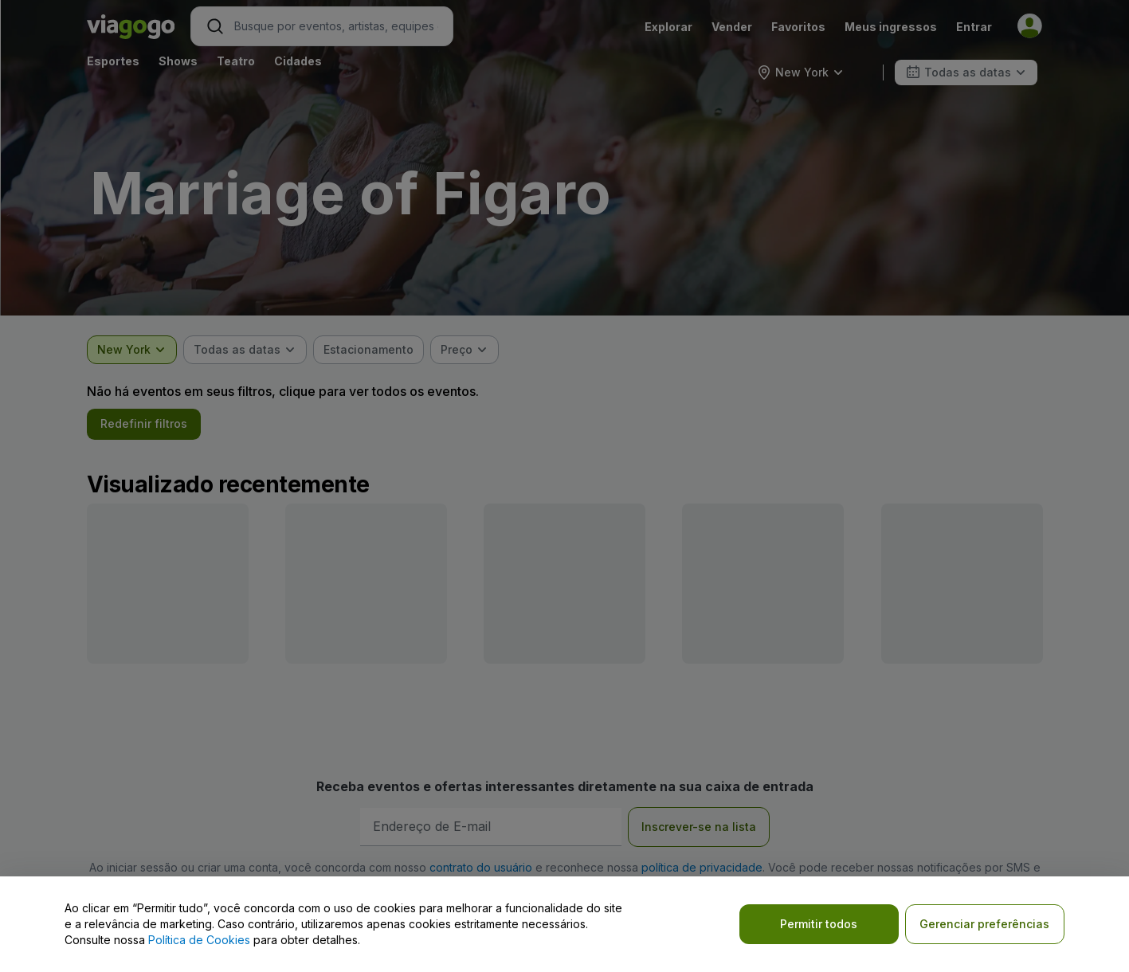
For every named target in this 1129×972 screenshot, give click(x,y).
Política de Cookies (199, 940)
